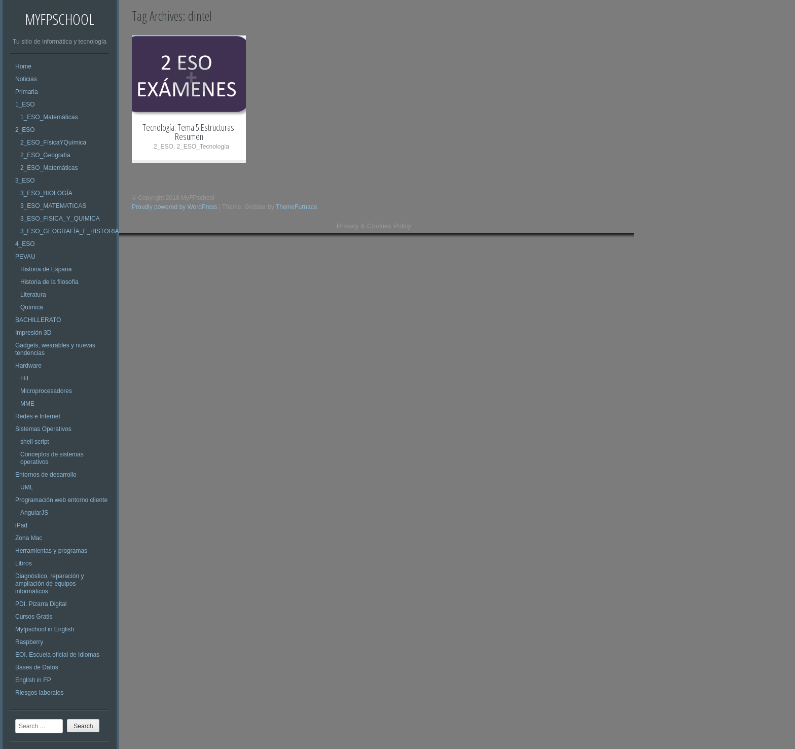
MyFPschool (59, 19)
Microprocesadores (46, 391)
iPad (21, 525)
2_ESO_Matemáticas (49, 167)
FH (24, 378)
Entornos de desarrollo (46, 474)
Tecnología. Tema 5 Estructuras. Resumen (189, 131)
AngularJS (34, 512)
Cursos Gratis (33, 616)
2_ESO (25, 129)
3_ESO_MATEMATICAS (53, 205)
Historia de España (45, 269)
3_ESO (25, 180)
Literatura (33, 294)
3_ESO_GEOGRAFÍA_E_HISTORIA (69, 231)
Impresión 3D (33, 332)
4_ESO (25, 243)
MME (27, 403)
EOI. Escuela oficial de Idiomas (57, 654)
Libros (23, 563)
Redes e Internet (37, 416)
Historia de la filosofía (49, 282)
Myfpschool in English (44, 629)
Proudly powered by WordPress (175, 206)
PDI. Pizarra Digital (40, 604)
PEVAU (25, 256)
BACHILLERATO (38, 320)
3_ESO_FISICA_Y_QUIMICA (60, 218)
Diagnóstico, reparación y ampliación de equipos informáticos (49, 584)
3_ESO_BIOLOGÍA (46, 193)
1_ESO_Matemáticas (49, 117)
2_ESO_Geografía (45, 155)
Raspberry (29, 642)
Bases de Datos (36, 667)
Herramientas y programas (51, 550)
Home (23, 66)
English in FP (33, 680)
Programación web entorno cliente (61, 500)
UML (26, 487)
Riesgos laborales (39, 692)
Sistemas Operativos (43, 429)
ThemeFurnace (296, 206)
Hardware (28, 365)
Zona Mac (28, 538)
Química (31, 307)
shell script (34, 441)
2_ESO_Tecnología (202, 146)
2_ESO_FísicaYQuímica (53, 142)
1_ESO (25, 104)
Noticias (26, 79)
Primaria (26, 91)
